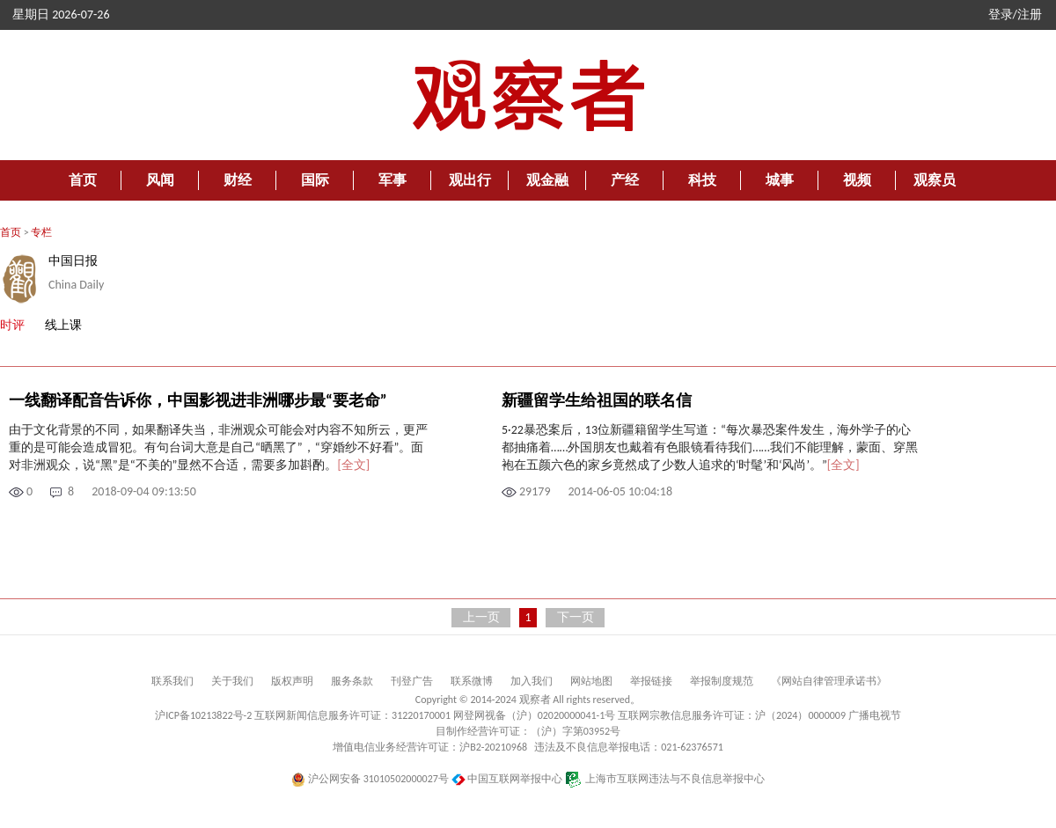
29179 (534, 491)
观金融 (547, 180)
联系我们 (172, 681)
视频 (857, 180)
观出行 (470, 180)
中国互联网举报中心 (507, 779)
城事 (780, 180)
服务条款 (352, 681)
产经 (625, 180)
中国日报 (73, 260)
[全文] (353, 465)
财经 (238, 180)
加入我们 (531, 681)
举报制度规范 (721, 681)
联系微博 (472, 681)
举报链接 (651, 681)
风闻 (160, 180)
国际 (315, 180)
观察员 (934, 180)
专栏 (41, 232)
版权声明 (292, 681)
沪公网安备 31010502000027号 (370, 779)
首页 (83, 180)
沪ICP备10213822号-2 (203, 715)
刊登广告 (412, 681)
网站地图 (591, 681)
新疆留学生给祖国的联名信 (597, 400)
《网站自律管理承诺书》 (829, 681)
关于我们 (232, 681)
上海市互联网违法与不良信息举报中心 (665, 779)
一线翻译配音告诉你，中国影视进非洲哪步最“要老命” (198, 400)
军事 (392, 180)
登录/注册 (1015, 14)
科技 (702, 180)
